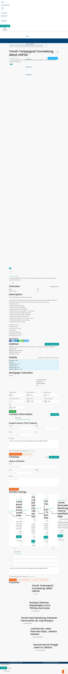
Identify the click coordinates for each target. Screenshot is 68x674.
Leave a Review (54, 457)
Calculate (12, 411)
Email (10, 432)
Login (4, 28)
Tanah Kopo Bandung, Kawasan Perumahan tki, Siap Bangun (39, 619)
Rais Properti (35, 543)
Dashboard (4, 16)
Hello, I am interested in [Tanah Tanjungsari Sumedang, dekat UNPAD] (34, 444)
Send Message (27, 454)
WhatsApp (27, 419)
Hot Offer (15, 276)
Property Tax (29, 398)
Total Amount (12, 392)
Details (19, 536)
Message (11, 438)
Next (53, 548)
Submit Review (14, 489)
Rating (36, 470)
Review (11, 476)
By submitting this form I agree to (22, 451)
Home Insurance (48, 398)
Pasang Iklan (55, 662)
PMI (10, 405)
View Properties (5, 5)
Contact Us (4, 13)
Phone (36, 426)
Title (10, 470)
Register (5, 30)
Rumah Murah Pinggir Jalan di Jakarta (45, 646)
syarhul (46, 539)
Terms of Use (31, 451)
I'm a (36, 432)
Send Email (13, 580)
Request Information (15, 454)
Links (2, 8)
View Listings (54, 414)
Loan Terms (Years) (14, 398)
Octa (17, 539)
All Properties (49, 662)
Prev (14, 548)
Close (9, 668)
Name (10, 426)
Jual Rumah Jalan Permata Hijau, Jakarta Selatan (43, 631)
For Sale (11, 276)
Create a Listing (5, 26)
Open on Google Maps (52, 344)
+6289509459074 (19, 419)
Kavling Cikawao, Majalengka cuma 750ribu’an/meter (39, 605)
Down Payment (30, 392)
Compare (3, 668)
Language (3, 20)
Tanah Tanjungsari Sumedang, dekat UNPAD (42, 588)
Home (2, 2)
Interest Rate (47, 392)
